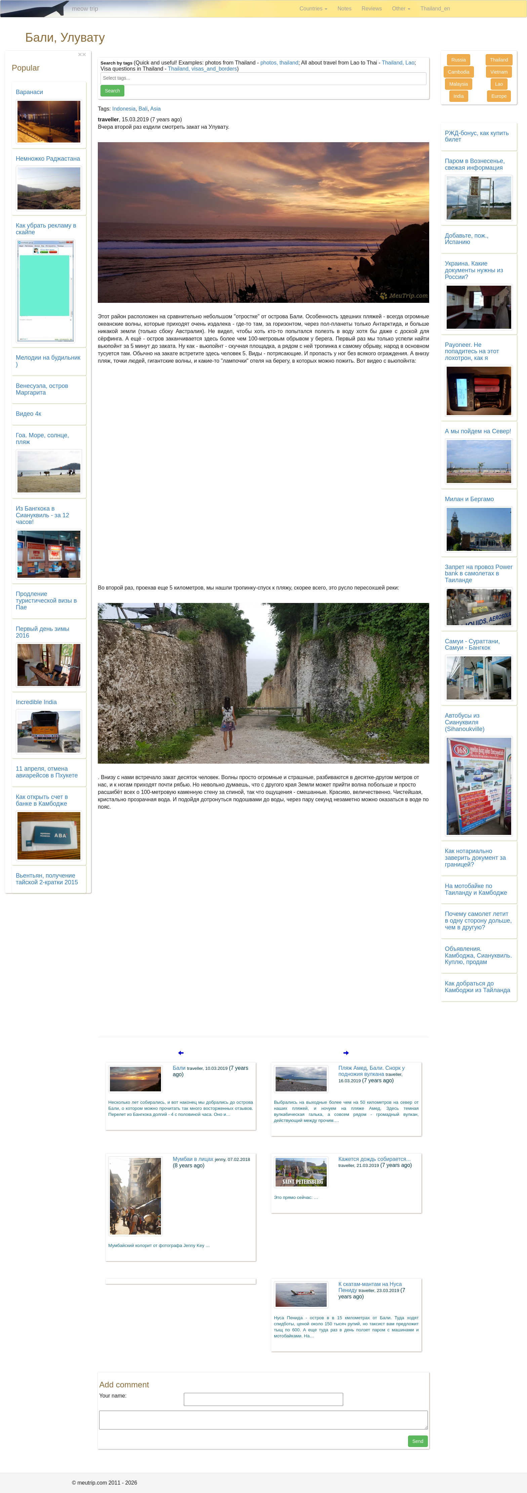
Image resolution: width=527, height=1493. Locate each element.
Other (401, 8)
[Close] (84, 54)
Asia (155, 109)
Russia (458, 60)
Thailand (499, 60)
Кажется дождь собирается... (375, 1162)
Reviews (372, 8)
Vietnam (499, 72)
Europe (498, 96)
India (459, 96)
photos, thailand (279, 63)
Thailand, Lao (398, 63)
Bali (143, 109)
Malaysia (458, 84)
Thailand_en (435, 8)
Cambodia (459, 72)
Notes (344, 8)
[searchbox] (263, 78)
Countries (313, 8)
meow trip (85, 8)
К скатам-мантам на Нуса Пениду (371, 1290)
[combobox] (263, 78)
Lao (499, 84)
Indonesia (123, 109)
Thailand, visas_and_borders (202, 69)
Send (417, 1441)
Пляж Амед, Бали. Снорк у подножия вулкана (371, 1074)
